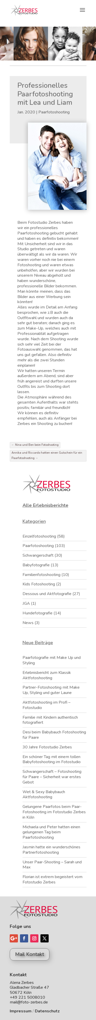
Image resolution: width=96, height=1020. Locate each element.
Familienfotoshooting (41, 575)
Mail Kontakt (29, 954)
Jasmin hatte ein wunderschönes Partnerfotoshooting (51, 849)
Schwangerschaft (38, 555)
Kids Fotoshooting (39, 584)
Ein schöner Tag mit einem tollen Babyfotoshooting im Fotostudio (52, 759)
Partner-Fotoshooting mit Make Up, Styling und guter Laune (51, 690)
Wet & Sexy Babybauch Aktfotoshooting (44, 794)
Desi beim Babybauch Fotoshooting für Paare (54, 734)
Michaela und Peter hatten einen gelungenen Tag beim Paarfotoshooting (51, 832)
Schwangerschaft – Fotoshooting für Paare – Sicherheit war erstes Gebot (52, 777)
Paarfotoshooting (54, 112)
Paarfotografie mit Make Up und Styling (52, 660)
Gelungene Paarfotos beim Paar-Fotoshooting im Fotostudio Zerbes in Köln (54, 812)
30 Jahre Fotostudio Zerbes (47, 747)
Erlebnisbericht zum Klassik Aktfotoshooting (47, 675)
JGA (26, 603)
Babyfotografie (36, 565)
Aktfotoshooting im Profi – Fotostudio (46, 705)
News (28, 623)
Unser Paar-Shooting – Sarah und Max (52, 864)
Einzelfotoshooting (39, 536)
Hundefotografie (37, 613)
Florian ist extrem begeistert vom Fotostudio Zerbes (52, 879)
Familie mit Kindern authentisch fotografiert (50, 720)
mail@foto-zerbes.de (29, 1002)
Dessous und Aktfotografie (47, 594)
